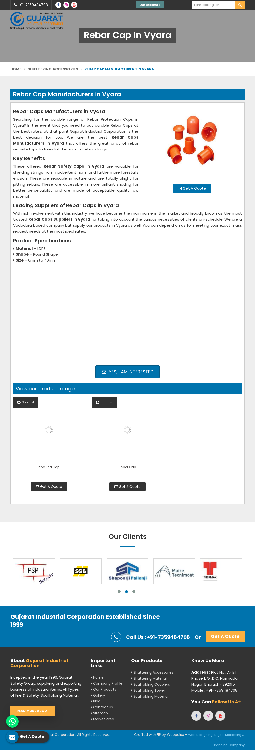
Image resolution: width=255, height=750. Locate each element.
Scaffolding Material (149, 696)
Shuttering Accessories (53, 69)
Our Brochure (149, 5)
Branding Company (229, 745)
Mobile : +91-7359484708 (214, 690)
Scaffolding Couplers (150, 684)
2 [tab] (126, 591)
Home (15, 69)
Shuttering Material (149, 678)
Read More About (33, 710)
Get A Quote (192, 188)
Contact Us (102, 707)
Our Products (103, 689)
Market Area (102, 719)
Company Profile (106, 683)
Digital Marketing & (229, 734)
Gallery (98, 695)
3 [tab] (133, 591)
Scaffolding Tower (148, 690)
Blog (95, 701)
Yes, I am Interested (127, 372)
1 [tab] (119, 591)
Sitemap (99, 713)
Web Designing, (200, 734)
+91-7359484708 (31, 4)
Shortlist (25, 402)
